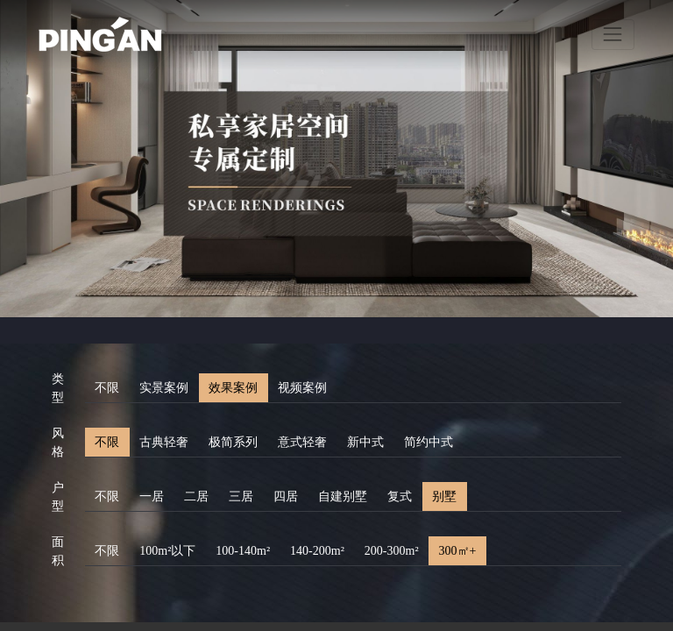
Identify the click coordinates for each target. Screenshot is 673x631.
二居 (196, 496)
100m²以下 (167, 550)
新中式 (365, 442)
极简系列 (233, 442)
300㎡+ (458, 550)
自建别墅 (342, 496)
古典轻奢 (163, 442)
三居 (241, 496)
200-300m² (392, 550)
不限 (107, 387)
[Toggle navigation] (613, 34)
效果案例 (233, 387)
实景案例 (163, 387)
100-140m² (243, 550)
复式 (399, 496)
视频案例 (302, 387)
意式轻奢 (302, 442)
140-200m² (317, 550)
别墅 (444, 496)
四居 (285, 496)
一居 (151, 496)
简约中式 (428, 442)
